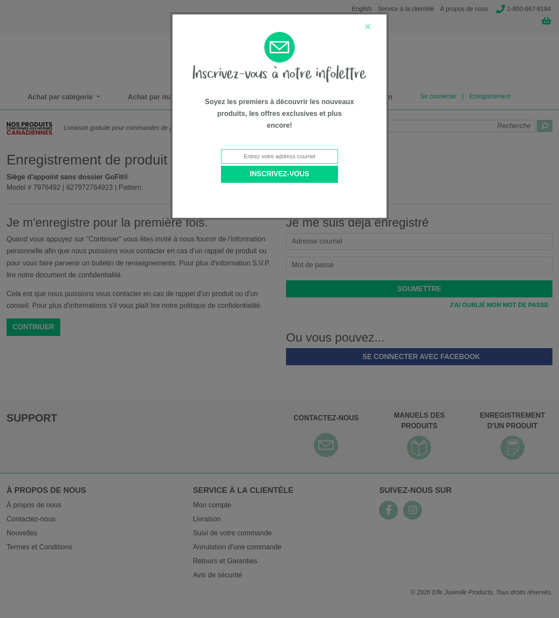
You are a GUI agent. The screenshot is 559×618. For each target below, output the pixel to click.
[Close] (368, 26)
